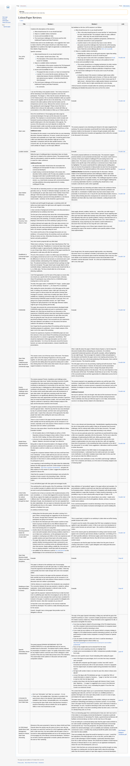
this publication (59, 550)
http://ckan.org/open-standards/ (49, 467)
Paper (120, 558)
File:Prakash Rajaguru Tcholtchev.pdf (122, 732)
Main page (4, 17)
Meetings (4, 19)
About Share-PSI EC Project (31, 762)
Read (120, 6)
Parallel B (121, 131)
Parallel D (121, 151)
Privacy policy (21, 762)
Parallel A (121, 57)
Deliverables (5, 20)
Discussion (23, 6)
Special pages (7, 26)
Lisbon (21, 20)
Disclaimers (41, 762)
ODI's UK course (106, 49)
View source (126, 6)
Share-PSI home (6, 22)
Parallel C (121, 221)
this (113, 57)
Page (18, 6)
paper (120, 651)
